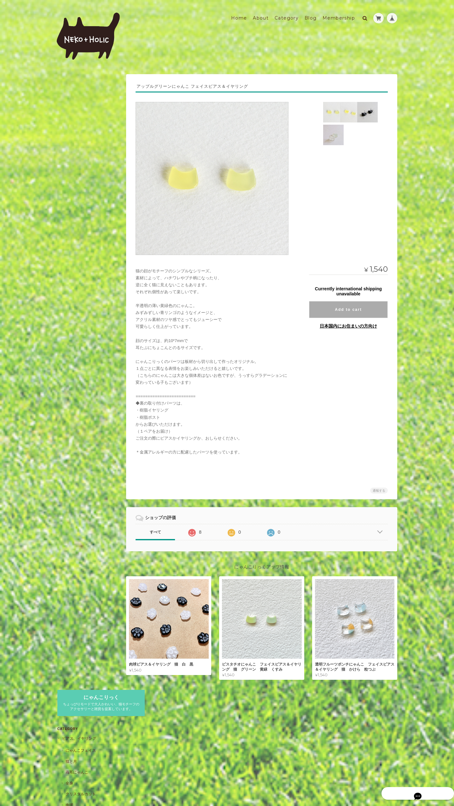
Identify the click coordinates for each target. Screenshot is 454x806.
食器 (69, 596)
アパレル (69, 500)
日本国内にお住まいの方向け (348, 322)
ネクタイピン (76, 268)
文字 (69, 212)
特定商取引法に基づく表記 (85, 642)
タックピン (74, 258)
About (261, 15)
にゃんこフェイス (80, 136)
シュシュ (72, 359)
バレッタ (72, 348)
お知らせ (69, 417)
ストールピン (76, 247)
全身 (69, 169)
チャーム (72, 313)
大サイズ (72, 303)
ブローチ (69, 224)
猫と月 (70, 147)
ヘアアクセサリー (76, 336)
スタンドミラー (78, 477)
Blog (311, 15)
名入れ (67, 394)
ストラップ (70, 280)
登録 (115, 700)
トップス (72, 512)
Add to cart (348, 306)
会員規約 (390, 780)
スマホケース (72, 381)
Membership (339, 15)
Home (239, 15)
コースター (70, 442)
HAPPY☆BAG (73, 523)
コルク (70, 454)
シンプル (72, 325)
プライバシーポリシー (303, 780)
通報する (379, 487)
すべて (161, 529)
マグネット (70, 559)
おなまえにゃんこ (80, 406)
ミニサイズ (74, 292)
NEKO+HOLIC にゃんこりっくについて (90, 626)
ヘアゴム (72, 370)
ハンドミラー (76, 488)
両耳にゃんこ (76, 158)
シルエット (74, 236)
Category (287, 15)
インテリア (70, 571)
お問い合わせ (73, 654)
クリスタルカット (80, 180)
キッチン (69, 584)
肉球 (69, 190)
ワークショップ (74, 430)
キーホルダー (72, 536)
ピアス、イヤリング (78, 124)
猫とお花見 (74, 201)
